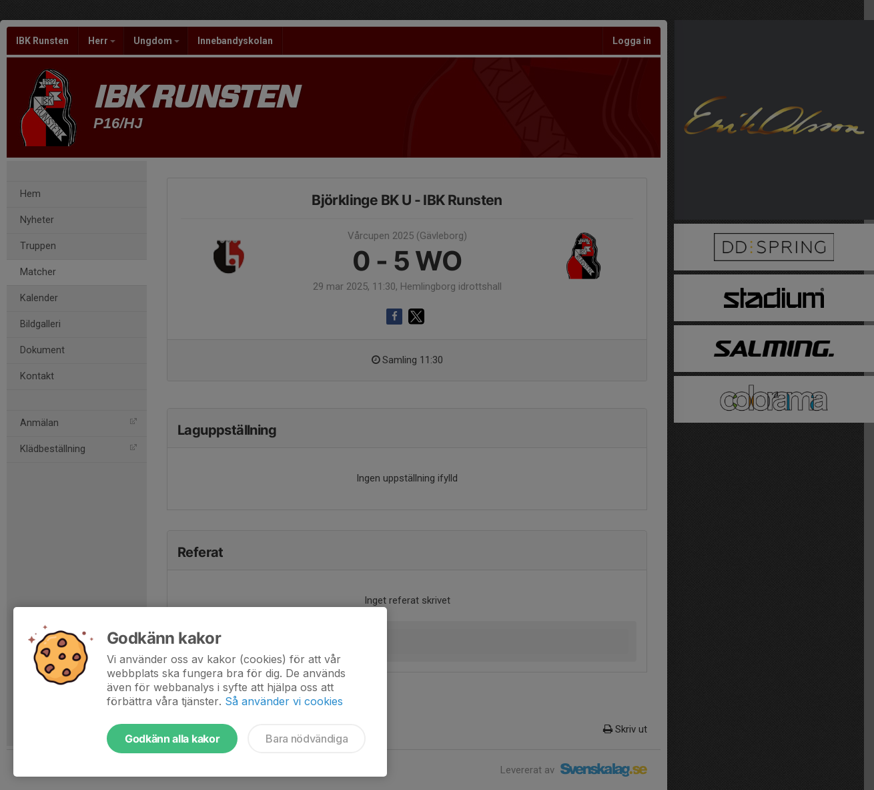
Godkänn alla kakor (172, 738)
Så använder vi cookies (284, 701)
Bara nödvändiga (307, 738)
